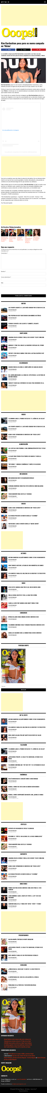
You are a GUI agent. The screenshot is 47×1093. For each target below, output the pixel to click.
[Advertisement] (24, 15)
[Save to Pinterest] (39, 50)
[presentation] (11, 290)
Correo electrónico (6, 277)
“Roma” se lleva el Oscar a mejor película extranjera (12, 239)
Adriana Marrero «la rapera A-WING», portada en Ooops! (21, 1053)
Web (2, 282)
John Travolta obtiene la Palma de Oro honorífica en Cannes (17, 1047)
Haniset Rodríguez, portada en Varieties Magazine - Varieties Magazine (20, 1057)
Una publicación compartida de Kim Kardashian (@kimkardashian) (21, 152)
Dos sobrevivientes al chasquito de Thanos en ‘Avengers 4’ (28, 240)
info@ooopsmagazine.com (19, 1084)
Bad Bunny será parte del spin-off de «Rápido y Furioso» (4, 239)
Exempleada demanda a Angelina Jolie (20, 238)
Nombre (3, 271)
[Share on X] (23, 50)
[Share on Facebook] (8, 50)
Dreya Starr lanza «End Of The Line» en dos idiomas (23, 1055)
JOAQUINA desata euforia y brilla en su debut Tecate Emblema (18, 1043)
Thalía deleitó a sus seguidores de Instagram (36, 238)
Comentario (4, 253)
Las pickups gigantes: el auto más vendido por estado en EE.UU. (18, 1045)
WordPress (26, 1090)
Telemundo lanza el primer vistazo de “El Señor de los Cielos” (17, 1041)
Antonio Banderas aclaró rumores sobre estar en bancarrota (17, 1039)
